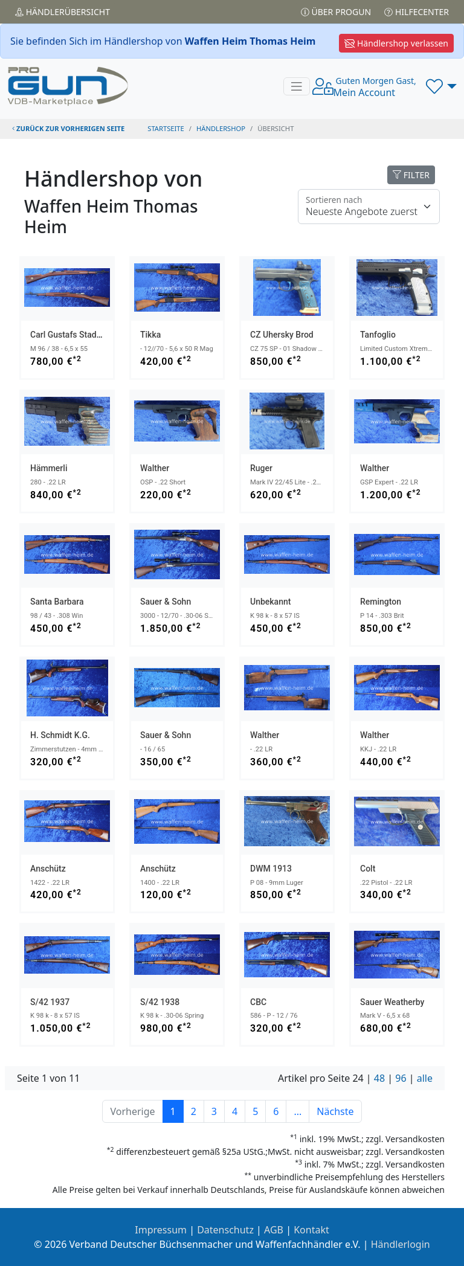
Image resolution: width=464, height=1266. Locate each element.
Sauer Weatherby (392, 1002)
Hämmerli (48, 468)
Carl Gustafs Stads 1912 (76, 334)
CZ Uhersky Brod (282, 334)
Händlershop (220, 128)
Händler (62, 11)
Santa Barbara (57, 601)
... (297, 1111)
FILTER (411, 175)
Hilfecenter (416, 12)
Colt (367, 868)
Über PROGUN (336, 12)
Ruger (261, 468)
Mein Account (375, 87)
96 (400, 1078)
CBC (258, 1002)
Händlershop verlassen (396, 43)
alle (425, 1078)
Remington (380, 601)
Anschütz (48, 868)
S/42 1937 (49, 1002)
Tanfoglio (378, 334)
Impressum (161, 1229)
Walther (154, 468)
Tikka (150, 334)
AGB (273, 1229)
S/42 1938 (159, 1002)
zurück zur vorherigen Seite (68, 128)
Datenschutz (225, 1229)
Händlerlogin (400, 1244)
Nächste (335, 1111)
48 (379, 1078)
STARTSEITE (165, 128)
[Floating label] (369, 206)
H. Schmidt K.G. (60, 735)
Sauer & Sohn (165, 601)
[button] (441, 86)
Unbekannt (270, 601)
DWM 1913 (271, 868)
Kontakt (311, 1229)
